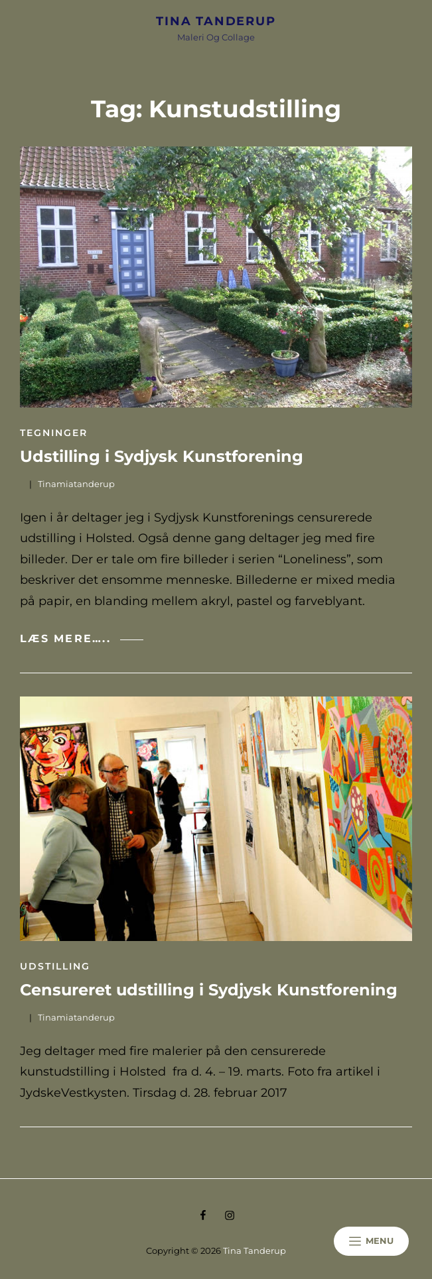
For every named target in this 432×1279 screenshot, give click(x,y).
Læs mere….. (81, 638)
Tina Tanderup (215, 21)
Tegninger (54, 433)
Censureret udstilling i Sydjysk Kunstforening (208, 989)
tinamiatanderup (76, 483)
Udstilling (55, 966)
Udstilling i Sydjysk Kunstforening (161, 456)
